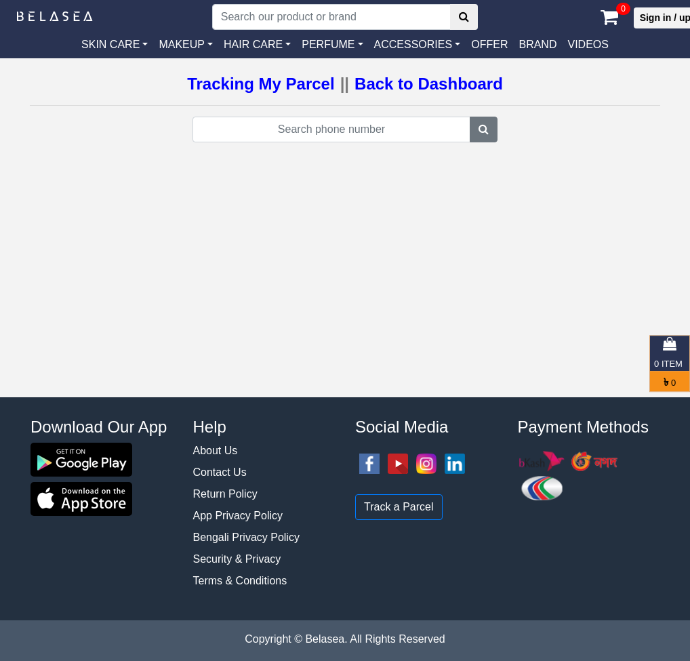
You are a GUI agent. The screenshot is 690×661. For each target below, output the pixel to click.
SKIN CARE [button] (110, 44)
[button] (417, 44)
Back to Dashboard (428, 84)
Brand (537, 44)
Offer (489, 44)
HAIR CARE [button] (253, 44)
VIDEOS (587, 44)
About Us (215, 450)
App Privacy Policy (238, 515)
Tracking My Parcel (260, 84)
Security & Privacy (237, 559)
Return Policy (225, 494)
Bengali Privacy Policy (246, 537)
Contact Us (220, 472)
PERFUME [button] (328, 44)
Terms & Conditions (240, 580)
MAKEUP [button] (182, 44)
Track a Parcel (399, 507)
